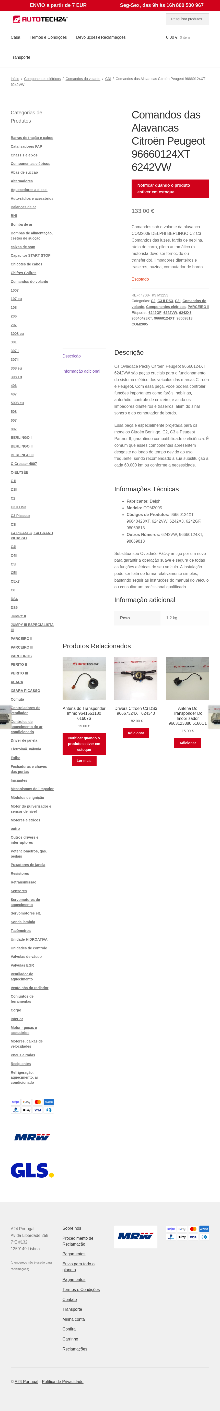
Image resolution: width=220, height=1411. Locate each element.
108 (14, 307)
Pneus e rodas (23, 1055)
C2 (153, 301)
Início (15, 79)
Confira (69, 1329)
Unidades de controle (29, 948)
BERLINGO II (22, 446)
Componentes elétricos (42, 79)
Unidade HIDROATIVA (29, 939)
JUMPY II (18, 616)
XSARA (17, 682)
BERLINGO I (21, 437)
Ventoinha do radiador (30, 988)
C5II (14, 573)
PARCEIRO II (198, 307)
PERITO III (19, 673)
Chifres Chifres (23, 273)
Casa (15, 37)
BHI (14, 216)
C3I (108, 79)
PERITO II (19, 664)
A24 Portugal (26, 1381)
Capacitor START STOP (31, 255)
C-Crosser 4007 (24, 464)
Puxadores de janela (28, 865)
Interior (17, 1019)
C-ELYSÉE (19, 472)
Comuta (17, 699)
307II (15, 359)
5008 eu (17, 403)
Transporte (20, 57)
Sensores (19, 891)
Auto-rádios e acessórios (32, 198)
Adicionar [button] (136, 733)
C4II (14, 555)
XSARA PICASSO (25, 691)
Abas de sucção (24, 172)
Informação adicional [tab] (81, 371)
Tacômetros (21, 931)
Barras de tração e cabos (32, 138)
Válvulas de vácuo (26, 957)
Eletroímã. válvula (26, 749)
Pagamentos (74, 1254)
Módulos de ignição (27, 798)
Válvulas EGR (22, 965)
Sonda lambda (23, 922)
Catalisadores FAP (26, 146)
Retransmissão (23, 882)
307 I (15, 351)
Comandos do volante (83, 79)
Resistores (20, 873)
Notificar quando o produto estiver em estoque (163, 188)
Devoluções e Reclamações (101, 37)
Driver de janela (24, 740)
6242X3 (185, 313)
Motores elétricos (25, 820)
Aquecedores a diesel (29, 190)
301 (14, 342)
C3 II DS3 (165, 301)
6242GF (154, 313)
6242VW (170, 313)
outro (15, 829)
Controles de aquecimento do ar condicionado (26, 727)
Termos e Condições (48, 37)
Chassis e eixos (24, 155)
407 (14, 394)
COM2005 (140, 324)
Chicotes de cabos (26, 264)
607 (14, 420)
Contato (70, 1299)
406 (14, 386)
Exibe (15, 758)
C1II (14, 490)
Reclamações (75, 1349)
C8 (13, 590)
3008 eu (17, 334)
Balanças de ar (23, 207)
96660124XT (164, 318)
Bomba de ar (21, 224)
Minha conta (74, 1319)
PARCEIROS (21, 656)
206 (14, 316)
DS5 (14, 607)
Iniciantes (19, 780)
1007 (15, 290)
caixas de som (23, 247)
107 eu (16, 299)
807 (14, 429)
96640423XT (142, 318)
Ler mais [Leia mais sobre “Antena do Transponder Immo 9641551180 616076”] (84, 761)
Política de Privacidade (63, 1381)
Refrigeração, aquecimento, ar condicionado (24, 1077)
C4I (13, 547)
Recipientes (21, 1064)
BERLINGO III (22, 455)
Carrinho (70, 1339)
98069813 (184, 318)
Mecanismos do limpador (32, 789)
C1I (13, 481)
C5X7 (15, 581)
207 (14, 325)
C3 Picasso (20, 516)
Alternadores (22, 181)
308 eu (16, 368)
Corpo (16, 1010)
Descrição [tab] (72, 356)
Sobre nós (72, 1228)
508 (14, 412)
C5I (13, 564)
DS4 (14, 599)
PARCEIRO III (22, 647)
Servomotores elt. (26, 913)
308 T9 (16, 377)
